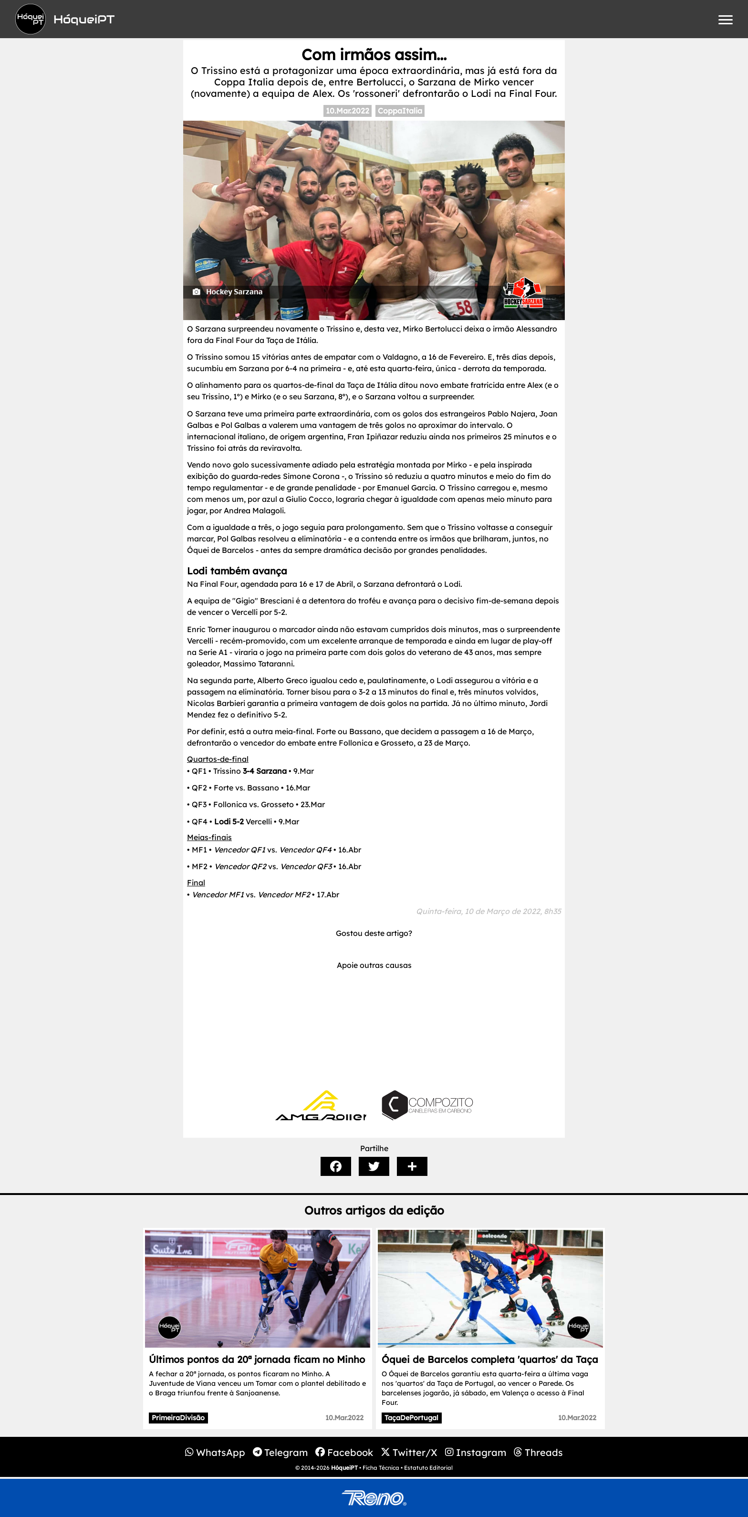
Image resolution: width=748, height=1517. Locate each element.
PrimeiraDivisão (178, 1417)
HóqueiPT (344, 1467)
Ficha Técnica (381, 1467)
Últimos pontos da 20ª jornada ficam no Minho (257, 1359)
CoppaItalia (400, 110)
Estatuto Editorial (428, 1467)
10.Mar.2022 (347, 110)
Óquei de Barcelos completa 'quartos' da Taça (490, 1359)
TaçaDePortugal (411, 1417)
